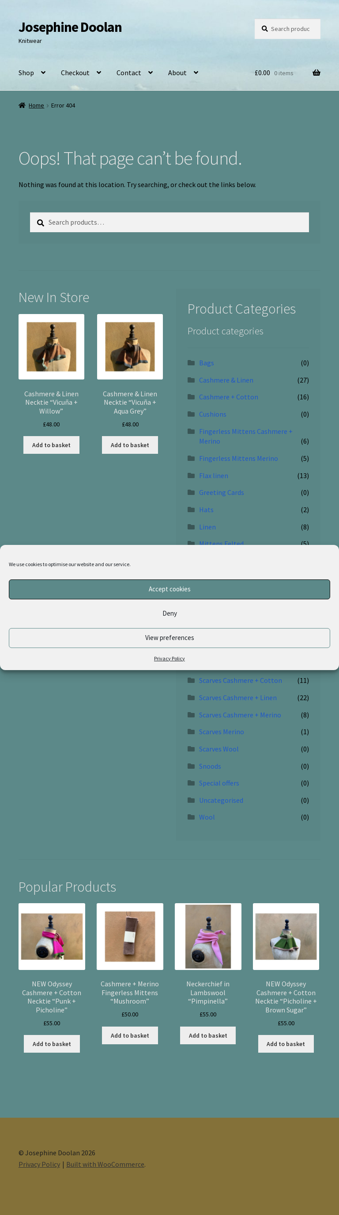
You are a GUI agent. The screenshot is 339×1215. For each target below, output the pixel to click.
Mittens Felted (221, 543)
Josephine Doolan (70, 27)
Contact (129, 72)
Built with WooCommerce (105, 1164)
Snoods (210, 766)
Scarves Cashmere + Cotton (240, 680)
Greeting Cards (221, 492)
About (177, 72)
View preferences (169, 637)
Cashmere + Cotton (228, 396)
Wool (207, 817)
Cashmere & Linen (226, 380)
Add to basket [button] (51, 445)
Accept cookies (170, 589)
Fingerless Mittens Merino (238, 458)
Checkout (75, 72)
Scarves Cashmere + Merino (240, 714)
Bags (206, 362)
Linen (207, 526)
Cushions (212, 414)
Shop (26, 72)
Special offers (219, 782)
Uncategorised (221, 800)
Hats (206, 509)
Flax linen (213, 475)
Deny (169, 613)
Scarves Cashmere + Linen (238, 697)
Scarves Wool (219, 748)
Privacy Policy (169, 658)
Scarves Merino (221, 731)
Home (36, 105)
